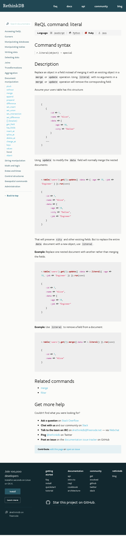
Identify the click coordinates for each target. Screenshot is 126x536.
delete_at (11, 138)
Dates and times (13, 170)
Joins (7, 62)
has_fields (11, 127)
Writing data (11, 52)
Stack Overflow (70, 421)
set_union (11, 110)
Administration (12, 186)
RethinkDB (19, 5)
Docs (69, 6)
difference (11, 103)
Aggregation (11, 73)
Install (13, 492)
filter (43, 393)
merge (10, 93)
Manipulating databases (17, 41)
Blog (119, 6)
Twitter (93, 487)
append (10, 96)
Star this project (65, 503)
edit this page (56, 450)
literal (9, 151)
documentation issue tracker (81, 440)
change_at (11, 141)
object (9, 155)
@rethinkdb (53, 436)
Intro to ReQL (71, 482)
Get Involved (94, 478)
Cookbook (73, 487)
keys (8, 144)
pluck (9, 86)
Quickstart (51, 487)
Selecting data (12, 57)
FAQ (55, 6)
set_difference (13, 117)
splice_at (10, 134)
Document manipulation (11, 79)
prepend (10, 100)
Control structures (14, 176)
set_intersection (14, 113)
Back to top (11, 195)
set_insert (11, 106)
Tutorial (49, 491)
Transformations (13, 67)
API (83, 6)
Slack (85, 426)
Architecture (74, 491)
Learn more (12, 501)
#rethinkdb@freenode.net (87, 431)
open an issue (73, 450)
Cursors (9, 36)
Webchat (114, 431)
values (9, 148)
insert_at (11, 131)
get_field (11, 124)
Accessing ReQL (13, 31)
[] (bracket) (12, 120)
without (10, 89)
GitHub (93, 484)
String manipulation (15, 160)
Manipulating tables (15, 46)
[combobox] (18, 24)
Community (101, 6)
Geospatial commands (16, 181)
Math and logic (12, 165)
